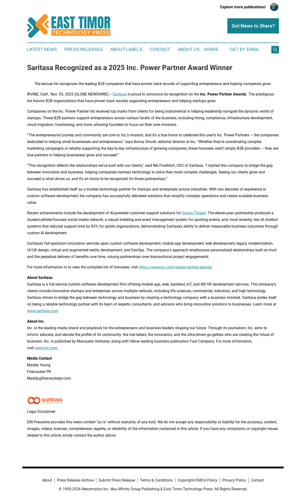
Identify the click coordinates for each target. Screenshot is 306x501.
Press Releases (83, 49)
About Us (189, 49)
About (47, 480)
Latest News (42, 49)
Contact (160, 49)
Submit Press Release (117, 480)
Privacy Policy (234, 480)
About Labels (126, 49)
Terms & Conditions (156, 480)
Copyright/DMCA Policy (197, 480)
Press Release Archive (75, 480)
